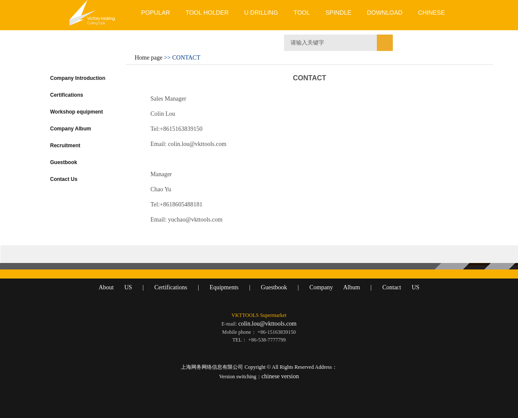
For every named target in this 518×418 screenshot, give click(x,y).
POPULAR (155, 12)
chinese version (280, 376)
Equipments (224, 287)
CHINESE (431, 12)
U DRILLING (261, 12)
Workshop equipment (76, 112)
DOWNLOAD (384, 12)
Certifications (66, 95)
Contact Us (63, 179)
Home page (148, 57)
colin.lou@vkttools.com (267, 323)
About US (115, 287)
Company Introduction (77, 78)
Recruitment (65, 145)
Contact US (401, 287)
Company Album (70, 129)
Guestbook (63, 162)
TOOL (302, 12)
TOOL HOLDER (207, 12)
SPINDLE (338, 12)
